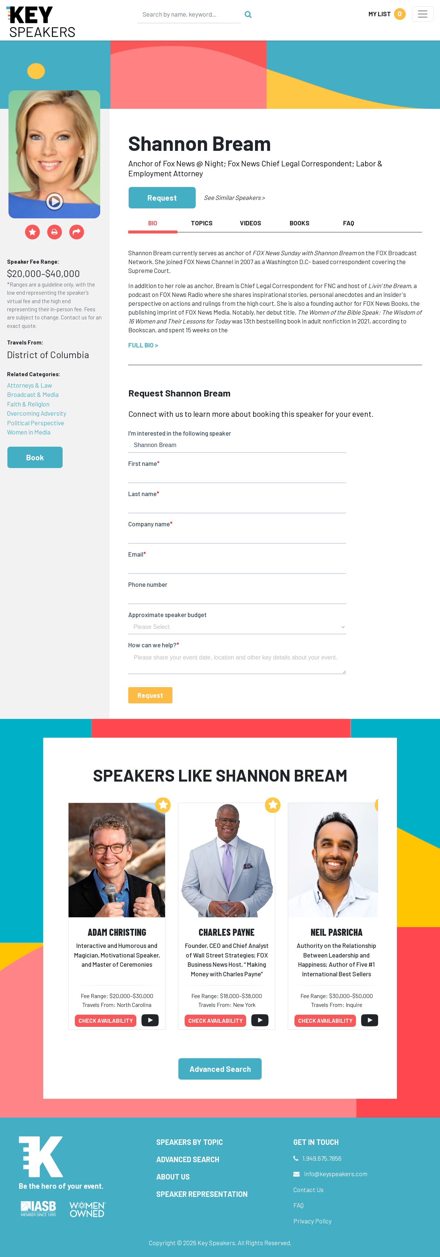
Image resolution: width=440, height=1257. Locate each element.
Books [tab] (300, 222)
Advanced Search (220, 1068)
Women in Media (28, 432)
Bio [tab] (152, 222)
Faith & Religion (28, 404)
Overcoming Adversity (36, 413)
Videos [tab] (250, 222)
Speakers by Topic (189, 1141)
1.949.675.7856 (322, 1158)
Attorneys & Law (29, 385)
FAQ (298, 1205)
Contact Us (308, 1189)
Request (162, 197)
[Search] (189, 14)
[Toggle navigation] (423, 14)
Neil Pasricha (337, 932)
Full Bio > (143, 345)
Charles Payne (227, 932)
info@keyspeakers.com (335, 1173)
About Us (173, 1176)
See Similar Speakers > (234, 197)
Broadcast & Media (33, 394)
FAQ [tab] (348, 222)
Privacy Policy (312, 1221)
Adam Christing (117, 932)
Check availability (105, 1020)
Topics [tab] (202, 222)
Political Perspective (35, 422)
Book (35, 457)
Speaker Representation (202, 1194)
